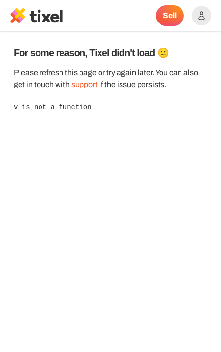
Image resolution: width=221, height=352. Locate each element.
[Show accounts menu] (201, 15)
